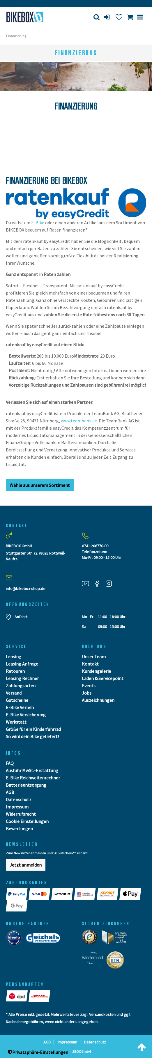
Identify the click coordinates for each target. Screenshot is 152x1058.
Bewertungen (19, 828)
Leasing (13, 656)
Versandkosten (102, 1014)
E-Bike (37, 222)
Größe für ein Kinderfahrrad (33, 729)
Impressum (17, 807)
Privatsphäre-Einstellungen (38, 1052)
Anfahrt (21, 616)
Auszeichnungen (98, 700)
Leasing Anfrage (22, 664)
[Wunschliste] (119, 17)
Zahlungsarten (21, 685)
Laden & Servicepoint (102, 678)
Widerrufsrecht (21, 814)
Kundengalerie (96, 671)
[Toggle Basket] (130, 17)
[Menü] (140, 17)
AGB (10, 792)
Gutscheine (17, 700)
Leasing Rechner (22, 678)
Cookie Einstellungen (27, 821)
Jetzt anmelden (26, 865)
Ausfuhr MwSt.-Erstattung (32, 770)
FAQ (10, 763)
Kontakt (90, 664)
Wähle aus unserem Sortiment (40, 485)
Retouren (15, 671)
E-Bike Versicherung (26, 715)
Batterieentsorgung (26, 785)
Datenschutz (18, 799)
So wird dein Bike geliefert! (32, 736)
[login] (108, 17)
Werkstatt (16, 722)
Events (89, 685)
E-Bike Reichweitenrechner (33, 778)
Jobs (86, 693)
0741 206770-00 (95, 545)
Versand (14, 693)
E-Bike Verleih (20, 707)
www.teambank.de (79, 421)
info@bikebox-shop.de (25, 588)
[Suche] (96, 17)
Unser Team (94, 656)
